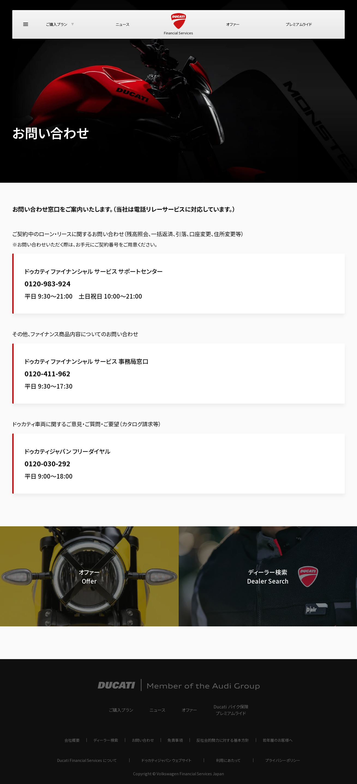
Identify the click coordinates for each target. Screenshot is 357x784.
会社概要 (72, 740)
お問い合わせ (143, 740)
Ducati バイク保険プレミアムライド (231, 709)
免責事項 (175, 740)
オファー (233, 26)
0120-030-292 (47, 463)
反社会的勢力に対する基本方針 (222, 740)
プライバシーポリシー (282, 760)
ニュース (123, 26)
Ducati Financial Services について (87, 760)
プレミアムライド (299, 26)
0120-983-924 (47, 283)
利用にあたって (228, 760)
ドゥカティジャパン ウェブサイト (166, 760)
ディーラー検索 (105, 740)
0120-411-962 (47, 373)
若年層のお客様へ (278, 740)
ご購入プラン (56, 26)
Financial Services (178, 26)
